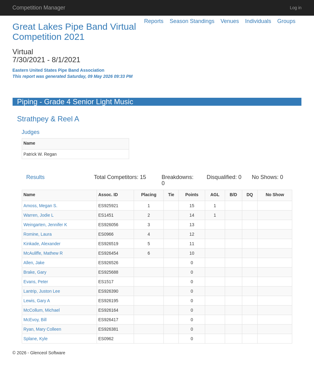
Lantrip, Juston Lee (42, 291)
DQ (250, 194)
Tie (171, 194)
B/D (233, 194)
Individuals (258, 21)
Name (29, 143)
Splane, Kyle (36, 338)
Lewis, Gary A (37, 300)
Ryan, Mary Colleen (42, 329)
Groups (286, 21)
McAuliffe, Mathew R (43, 253)
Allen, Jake (34, 262)
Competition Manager (39, 8)
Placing (148, 194)
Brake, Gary (35, 272)
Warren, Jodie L (39, 215)
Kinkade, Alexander (42, 243)
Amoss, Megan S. (41, 205)
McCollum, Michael (42, 310)
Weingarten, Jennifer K (45, 224)
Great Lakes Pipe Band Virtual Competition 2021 (74, 31)
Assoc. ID (108, 194)
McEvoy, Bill (35, 319)
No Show (275, 194)
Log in (295, 7)
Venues (229, 21)
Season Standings (192, 21)
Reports (153, 21)
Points (191, 194)
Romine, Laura (38, 234)
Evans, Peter (36, 281)
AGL (215, 194)
